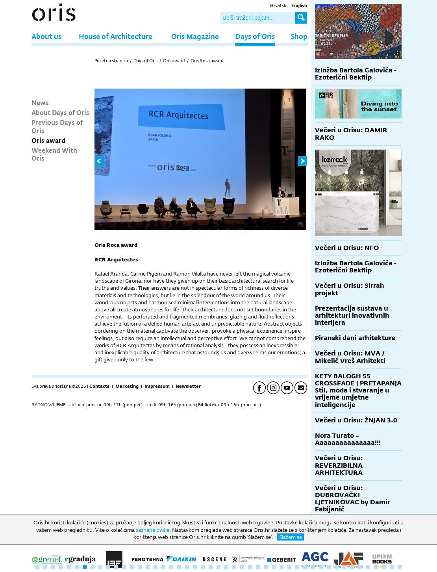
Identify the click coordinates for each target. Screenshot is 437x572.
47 (400, 567)
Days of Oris (255, 36)
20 (187, 567)
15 (148, 567)
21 (195, 567)
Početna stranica (111, 60)
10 (108, 567)
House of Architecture (115, 36)
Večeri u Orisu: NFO (347, 248)
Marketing (127, 386)
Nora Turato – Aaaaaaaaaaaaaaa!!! (348, 439)
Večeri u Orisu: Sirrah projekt (349, 289)
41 (352, 567)
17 (163, 567)
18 (171, 567)
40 (344, 567)
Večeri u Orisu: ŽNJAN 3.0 (356, 420)
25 (226, 567)
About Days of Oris (60, 112)
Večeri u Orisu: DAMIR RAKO (351, 133)
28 (250, 567)
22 (203, 567)
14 (140, 567)
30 (266, 567)
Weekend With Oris (54, 154)
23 (211, 567)
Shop (299, 36)
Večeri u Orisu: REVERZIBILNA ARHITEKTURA (339, 465)
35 (305, 567)
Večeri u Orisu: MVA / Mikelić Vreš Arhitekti (350, 357)
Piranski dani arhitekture (355, 338)
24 (218, 567)
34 (297, 567)
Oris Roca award (207, 60)
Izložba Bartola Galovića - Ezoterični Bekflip (355, 73)
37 (321, 567)
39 (337, 567)
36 (313, 567)
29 (258, 567)
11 (116, 567)
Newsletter (188, 386)
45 (384, 567)
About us (46, 36)
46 (392, 567)
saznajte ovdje (152, 529)
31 (274, 567)
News (40, 102)
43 (368, 567)
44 (376, 567)
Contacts (99, 386)
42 (360, 567)
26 (234, 567)
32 (281, 567)
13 (132, 567)
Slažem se (290, 537)
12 (124, 567)
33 (289, 567)
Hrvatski (278, 5)
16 (155, 567)
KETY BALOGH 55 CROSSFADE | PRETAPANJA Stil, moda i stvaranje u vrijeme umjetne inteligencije (358, 390)
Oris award (48, 140)
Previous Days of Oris (57, 126)
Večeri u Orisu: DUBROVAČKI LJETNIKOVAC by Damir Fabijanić (352, 499)
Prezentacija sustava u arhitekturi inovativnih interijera (352, 315)
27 (242, 567)
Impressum (157, 386)
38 (329, 567)
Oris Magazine (195, 36)
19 (179, 567)
